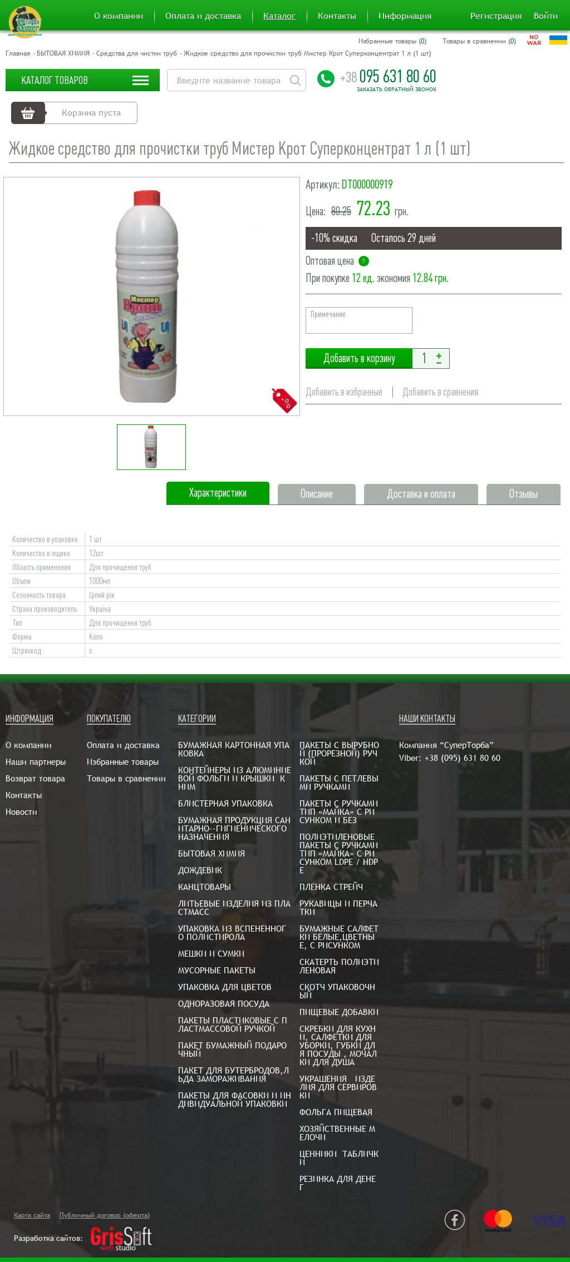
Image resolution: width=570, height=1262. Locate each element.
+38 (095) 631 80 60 (462, 758)
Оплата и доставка (203, 16)
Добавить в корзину (359, 358)
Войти (546, 16)
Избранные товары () (392, 41)
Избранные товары (123, 762)
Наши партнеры (36, 762)
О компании (118, 16)
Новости (21, 812)
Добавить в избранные (344, 392)
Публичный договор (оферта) (105, 1215)
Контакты (337, 16)
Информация (405, 16)
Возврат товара (35, 778)
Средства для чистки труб (136, 53)
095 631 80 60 (388, 76)
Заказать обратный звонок (396, 89)
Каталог (279, 16)
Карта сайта (32, 1215)
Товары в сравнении (126, 778)
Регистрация (496, 16)
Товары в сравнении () (479, 41)
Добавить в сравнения (440, 392)
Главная (18, 53)
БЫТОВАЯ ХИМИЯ (63, 53)
